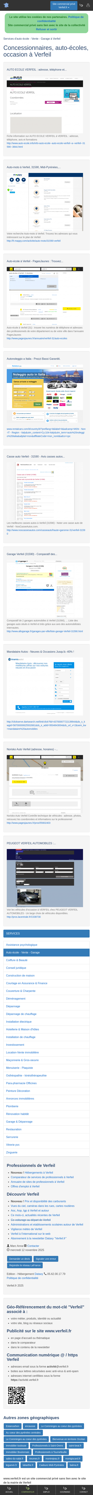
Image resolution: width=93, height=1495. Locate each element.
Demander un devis (19, 1258)
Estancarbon (12, 1426)
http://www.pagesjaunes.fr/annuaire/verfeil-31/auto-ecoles (37, 338)
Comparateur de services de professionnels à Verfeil (42, 1177)
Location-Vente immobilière (22, 1052)
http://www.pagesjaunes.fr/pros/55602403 (28, 822)
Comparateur (27, 1489)
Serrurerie (12, 1137)
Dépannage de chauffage (21, 1014)
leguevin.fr (11, 1465)
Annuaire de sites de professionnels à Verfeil (37, 1181)
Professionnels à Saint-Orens (47, 1445)
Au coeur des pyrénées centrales (23, 1432)
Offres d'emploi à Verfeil (25, 1186)
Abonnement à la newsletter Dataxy (38, 1238)
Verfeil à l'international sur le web (30, 1233)
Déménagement (15, 998)
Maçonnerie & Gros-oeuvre (22, 1060)
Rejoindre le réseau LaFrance (24, 1265)
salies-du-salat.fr (14, 1458)
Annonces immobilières (20, 1098)
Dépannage (13, 1006)
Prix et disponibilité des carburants (45, 1201)
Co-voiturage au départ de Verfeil (31, 1219)
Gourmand (65, 1489)
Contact (84, 1489)
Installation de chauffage (20, 1037)
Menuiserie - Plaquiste (19, 1067)
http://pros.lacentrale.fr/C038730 (24, 916)
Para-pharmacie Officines (21, 1083)
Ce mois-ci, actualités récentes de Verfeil (35, 1215)
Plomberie (12, 1106)
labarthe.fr (28, 1465)
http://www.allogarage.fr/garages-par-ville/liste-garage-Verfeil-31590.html (45, 631)
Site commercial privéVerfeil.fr (64, 6)
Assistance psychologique (21, 944)
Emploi (46, 1489)
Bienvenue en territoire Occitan (69, 1439)
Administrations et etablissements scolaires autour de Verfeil (47, 1224)
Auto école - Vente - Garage (23, 952)
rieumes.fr (34, 1458)
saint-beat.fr (75, 1445)
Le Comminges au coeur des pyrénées (61, 1426)
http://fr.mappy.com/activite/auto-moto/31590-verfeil (33, 240)
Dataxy (39, 1273)
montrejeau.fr (52, 1458)
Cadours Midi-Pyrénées (51, 1465)
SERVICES (13, 933)
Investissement (15, 1044)
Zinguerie (11, 1152)
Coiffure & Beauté (16, 960)
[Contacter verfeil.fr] (88, 5)
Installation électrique (19, 1021)
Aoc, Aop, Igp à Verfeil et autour (30, 1210)
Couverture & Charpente (20, 990)
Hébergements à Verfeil (39, 1172)
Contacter (33, 1245)
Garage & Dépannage (19, 1121)
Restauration (14, 1129)
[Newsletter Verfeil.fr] (81, 5)
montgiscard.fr (72, 1458)
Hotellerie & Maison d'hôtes (22, 1029)
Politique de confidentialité (22, 1278)
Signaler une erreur (46, 1258)
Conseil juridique (16, 967)
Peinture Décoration (18, 1090)
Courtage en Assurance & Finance (26, 983)
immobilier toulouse (16, 1445)
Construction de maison (20, 975)
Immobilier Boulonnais (17, 1452)
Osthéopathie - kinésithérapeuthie (26, 1075)
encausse (30, 1426)
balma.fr (74, 1465)
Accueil (9, 1489)
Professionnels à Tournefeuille (51, 1452)
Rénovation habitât (17, 1114)
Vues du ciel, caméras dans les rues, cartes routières (43, 1205)
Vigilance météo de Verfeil (26, 1229)
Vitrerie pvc (13, 1144)
